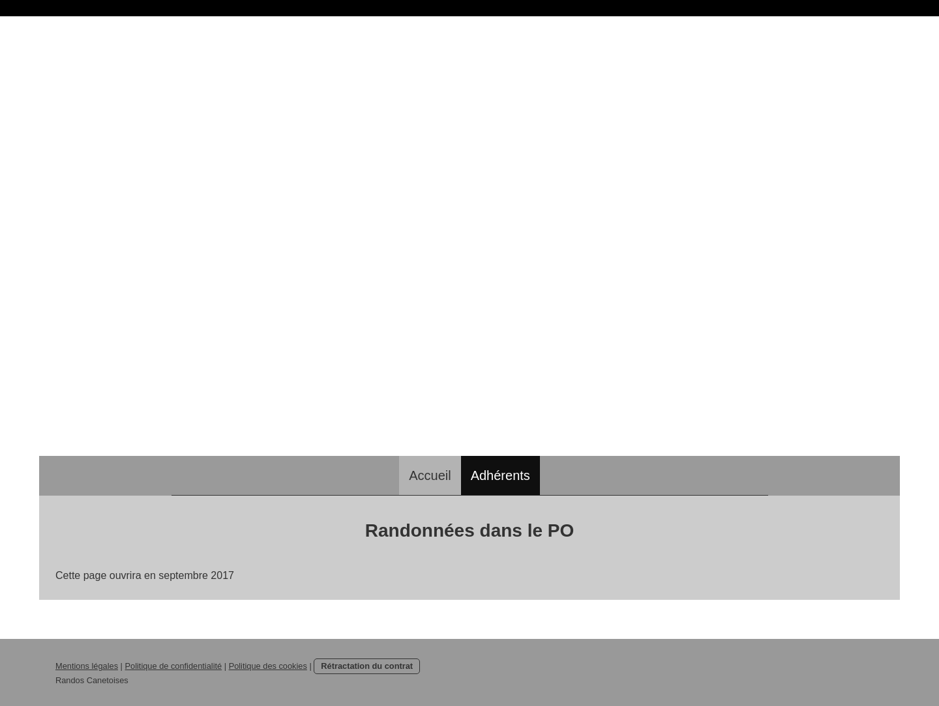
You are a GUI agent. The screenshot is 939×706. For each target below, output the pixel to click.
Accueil (430, 475)
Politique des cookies (268, 666)
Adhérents (500, 475)
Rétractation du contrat (367, 666)
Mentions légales (86, 666)
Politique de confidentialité (173, 666)
